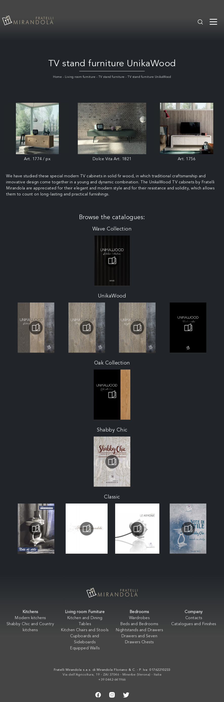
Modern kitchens (30, 618)
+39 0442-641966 (112, 679)
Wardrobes (139, 618)
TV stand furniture (111, 77)
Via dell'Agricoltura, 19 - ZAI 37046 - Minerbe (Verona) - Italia (112, 674)
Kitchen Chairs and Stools (85, 630)
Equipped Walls (84, 648)
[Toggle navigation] (213, 21)
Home (57, 77)
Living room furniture (80, 77)
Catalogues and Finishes (193, 624)
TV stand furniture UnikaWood (149, 77)
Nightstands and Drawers (139, 630)
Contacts (193, 618)
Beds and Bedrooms (139, 624)
